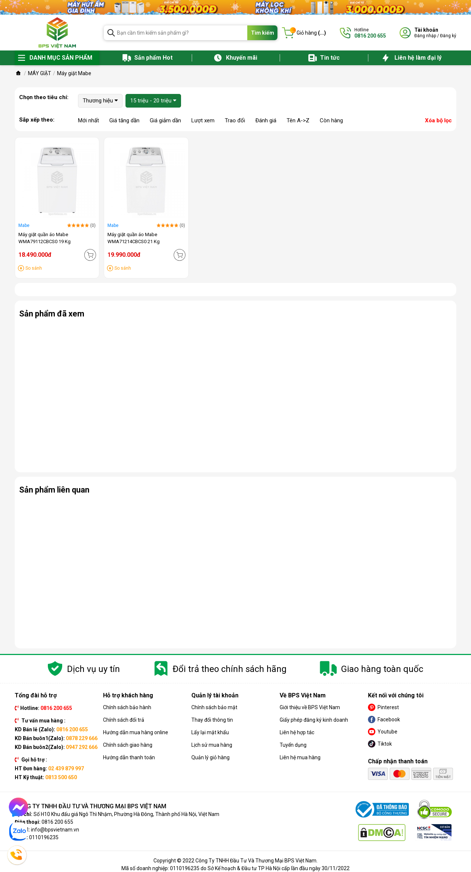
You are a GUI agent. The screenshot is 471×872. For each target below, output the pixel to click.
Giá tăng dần (124, 120)
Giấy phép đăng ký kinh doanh (314, 720)
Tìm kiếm (262, 33)
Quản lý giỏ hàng (210, 757)
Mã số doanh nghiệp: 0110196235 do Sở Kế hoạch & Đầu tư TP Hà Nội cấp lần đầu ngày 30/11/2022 (235, 868)
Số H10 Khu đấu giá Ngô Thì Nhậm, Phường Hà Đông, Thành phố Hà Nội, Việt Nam (126, 814)
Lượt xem (203, 120)
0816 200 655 (57, 822)
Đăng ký (448, 35)
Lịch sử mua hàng (211, 745)
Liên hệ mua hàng (300, 757)
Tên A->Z (298, 120)
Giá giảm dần (165, 120)
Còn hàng (331, 120)
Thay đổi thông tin (212, 720)
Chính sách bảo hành (127, 707)
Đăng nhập (425, 35)
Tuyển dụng (293, 745)
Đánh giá (265, 120)
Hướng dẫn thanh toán (129, 757)
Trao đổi (235, 120)
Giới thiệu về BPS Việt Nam (310, 707)
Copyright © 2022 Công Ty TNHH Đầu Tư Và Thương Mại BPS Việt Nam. (235, 861)
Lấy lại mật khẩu (210, 732)
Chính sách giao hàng (127, 745)
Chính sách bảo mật (214, 707)
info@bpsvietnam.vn (55, 830)
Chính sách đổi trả (123, 720)
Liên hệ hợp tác (297, 732)
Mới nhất (88, 120)
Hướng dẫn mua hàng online (135, 732)
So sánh (33, 268)
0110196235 (44, 837)
